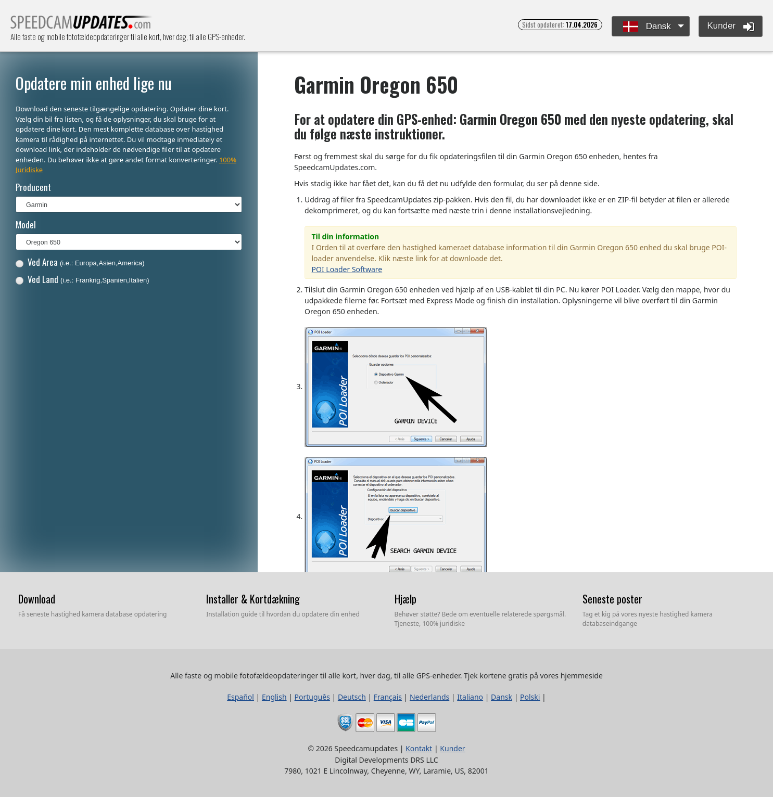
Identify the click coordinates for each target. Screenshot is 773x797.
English (274, 697)
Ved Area (80, 261)
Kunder (730, 26)
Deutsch (352, 697)
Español (240, 697)
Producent (33, 187)
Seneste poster (612, 599)
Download (36, 599)
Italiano (470, 697)
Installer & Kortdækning (253, 599)
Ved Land (82, 279)
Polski (530, 697)
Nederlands (429, 697)
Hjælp (405, 599)
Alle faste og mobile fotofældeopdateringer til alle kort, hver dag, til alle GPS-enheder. (81, 25)
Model (26, 224)
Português (312, 697)
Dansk (647, 26)
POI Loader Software (347, 269)
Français (388, 697)
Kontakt (418, 748)
